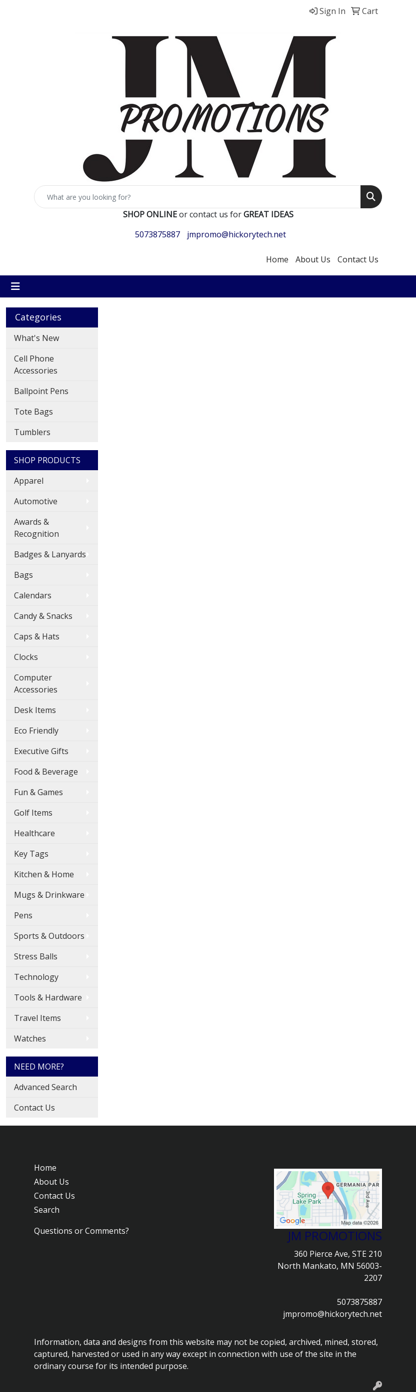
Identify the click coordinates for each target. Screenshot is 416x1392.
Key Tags (31, 853)
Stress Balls (36, 956)
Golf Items (33, 812)
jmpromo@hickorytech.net (236, 234)
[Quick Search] (197, 196)
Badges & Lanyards (50, 554)
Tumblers (32, 432)
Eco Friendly (36, 730)
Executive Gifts (41, 751)
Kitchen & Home (44, 874)
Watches (30, 1038)
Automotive (36, 501)
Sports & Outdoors (49, 935)
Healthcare (34, 833)
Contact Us (358, 259)
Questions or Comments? (81, 1230)
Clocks (26, 656)
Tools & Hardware (48, 997)
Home (277, 259)
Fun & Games (38, 792)
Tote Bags (33, 411)
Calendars (33, 595)
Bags (23, 574)
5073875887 (157, 234)
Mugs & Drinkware (49, 894)
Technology (36, 976)
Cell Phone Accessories (36, 364)
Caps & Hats (37, 636)
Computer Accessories (36, 683)
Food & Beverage (46, 771)
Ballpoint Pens (41, 391)
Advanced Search (45, 1087)
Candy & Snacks (43, 615)
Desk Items (35, 710)
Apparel (29, 480)
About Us (313, 259)
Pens (23, 915)
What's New (36, 337)
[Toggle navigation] (15, 286)
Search (47, 1209)
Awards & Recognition (36, 527)
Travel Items (37, 1017)
